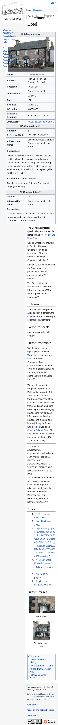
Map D (31, 104)
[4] (38, 296)
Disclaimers (31, 715)
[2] (40, 191)
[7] (47, 501)
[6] (47, 440)
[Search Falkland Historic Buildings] (50, 16)
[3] (39, 252)
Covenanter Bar (34, 316)
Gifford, (41, 567)
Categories (33, 656)
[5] (34, 379)
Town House (33, 355)
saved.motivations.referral (40, 121)
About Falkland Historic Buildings (40, 710)
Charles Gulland (35, 430)
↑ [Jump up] (34, 514)
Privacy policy (32, 704)
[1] (40, 125)
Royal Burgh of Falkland (41, 665)
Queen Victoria (43, 574)
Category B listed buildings (37, 661)
